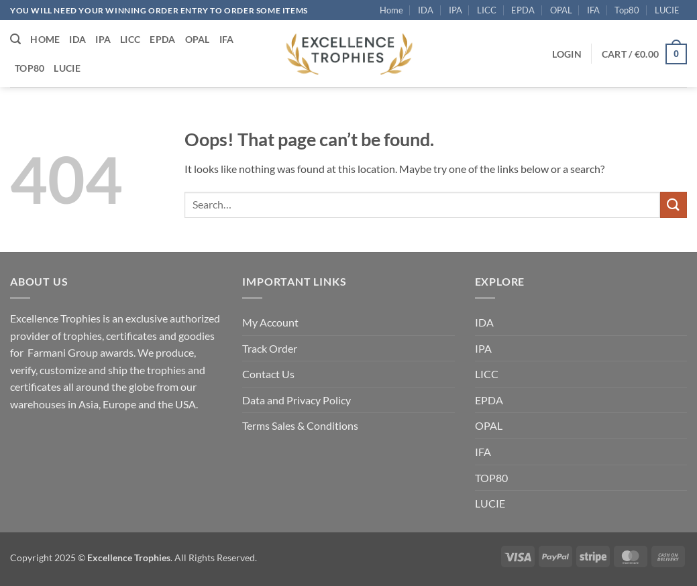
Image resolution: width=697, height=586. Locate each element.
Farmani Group (63, 352)
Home (391, 10)
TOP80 (491, 477)
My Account (270, 322)
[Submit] (673, 205)
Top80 (626, 10)
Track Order (269, 348)
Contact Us (268, 373)
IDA (425, 10)
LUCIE (667, 10)
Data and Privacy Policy (296, 400)
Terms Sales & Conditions (300, 425)
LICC (486, 10)
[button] (15, 39)
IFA (593, 10)
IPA (455, 10)
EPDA (523, 10)
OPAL (561, 10)
